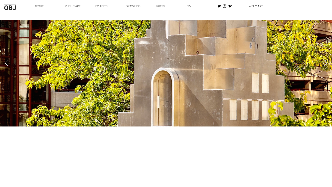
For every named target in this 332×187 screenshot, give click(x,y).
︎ (224, 6)
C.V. (189, 6)
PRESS (160, 6)
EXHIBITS (101, 6)
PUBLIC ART (72, 6)
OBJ (10, 8)
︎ (219, 6)
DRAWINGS (133, 6)
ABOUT (39, 6)
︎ (230, 6)
